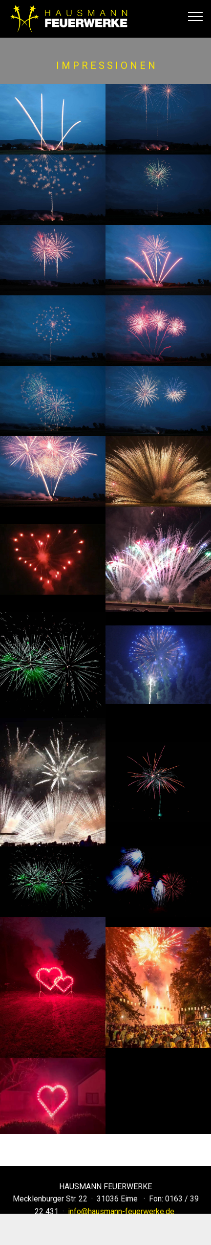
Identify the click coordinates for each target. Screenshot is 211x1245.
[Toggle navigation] (195, 16)
